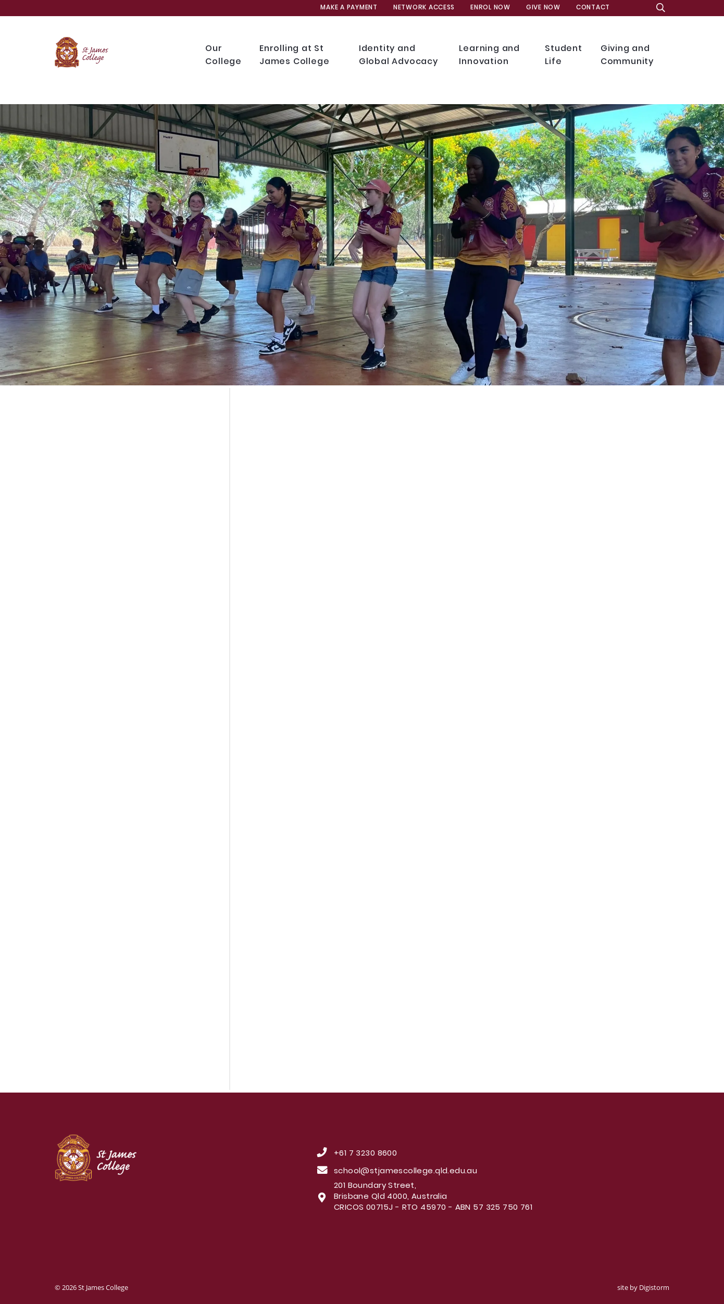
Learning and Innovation (494, 55)
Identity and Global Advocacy (401, 55)
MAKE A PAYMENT (348, 8)
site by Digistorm (643, 1287)
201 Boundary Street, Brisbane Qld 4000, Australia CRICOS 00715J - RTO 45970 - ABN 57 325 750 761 (433, 1197)
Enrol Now (490, 8)
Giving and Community (633, 55)
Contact (593, 8)
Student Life (565, 55)
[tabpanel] (362, 244)
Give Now (543, 8)
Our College (224, 55)
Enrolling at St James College (301, 55)
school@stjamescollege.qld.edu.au (405, 1171)
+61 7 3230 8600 (365, 1154)
